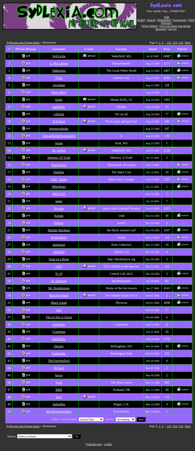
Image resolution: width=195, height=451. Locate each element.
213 (175, 42)
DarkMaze (59, 339)
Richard (59, 368)
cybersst (58, 114)
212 (169, 42)
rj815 (58, 266)
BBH (59, 390)
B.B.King (59, 121)
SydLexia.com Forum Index (23, 42)
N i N (59, 274)
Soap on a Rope (59, 259)
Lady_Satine (59, 179)
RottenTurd (59, 165)
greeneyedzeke (58, 129)
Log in (172, 28)
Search (151, 20)
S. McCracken (59, 63)
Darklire (58, 172)
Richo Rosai (59, 237)
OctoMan (59, 85)
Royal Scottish (58, 295)
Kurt (59, 397)
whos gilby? (59, 92)
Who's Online (149, 25)
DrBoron (59, 252)
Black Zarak (59, 303)
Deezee (58, 346)
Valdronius (59, 71)
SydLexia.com (93, 444)
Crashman (59, 332)
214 (181, 42)
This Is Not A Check (59, 317)
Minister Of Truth (58, 158)
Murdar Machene (59, 230)
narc (59, 310)
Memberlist (164, 20)
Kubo (59, 100)
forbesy (59, 223)
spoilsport (58, 245)
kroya (58, 375)
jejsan (59, 143)
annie (58, 201)
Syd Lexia (59, 56)
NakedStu (58, 404)
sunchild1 (59, 107)
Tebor (59, 78)
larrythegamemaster (58, 411)
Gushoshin (59, 353)
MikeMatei (59, 187)
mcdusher (59, 324)
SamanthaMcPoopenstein (58, 136)
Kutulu (58, 216)
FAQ (191, 20)
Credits (108, 444)
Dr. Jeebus (59, 150)
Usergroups (180, 20)
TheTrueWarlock (59, 361)
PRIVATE (58, 194)
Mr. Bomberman (58, 288)
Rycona (59, 208)
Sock (59, 382)
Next (187, 42)
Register (166, 22)
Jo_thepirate (59, 281)
